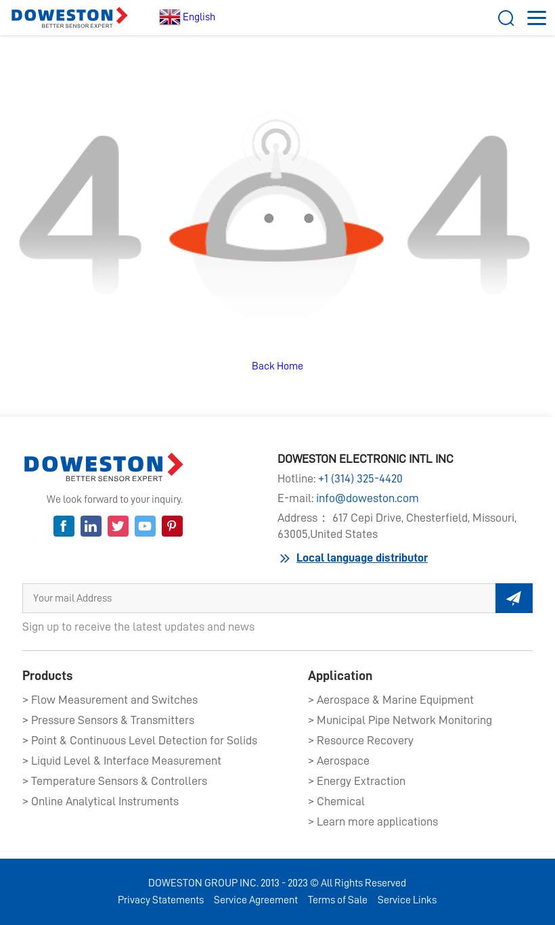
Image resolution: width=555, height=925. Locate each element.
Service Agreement (256, 900)
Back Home (277, 366)
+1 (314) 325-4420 (360, 478)
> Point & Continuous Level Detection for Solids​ (139, 740)
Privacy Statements (161, 900)
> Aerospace (339, 760)
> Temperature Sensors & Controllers (114, 781)
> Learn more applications (373, 821)
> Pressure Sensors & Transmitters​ (108, 720)
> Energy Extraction (356, 781)
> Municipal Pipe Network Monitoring (400, 720)
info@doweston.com (367, 498)
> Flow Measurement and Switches (110, 700)
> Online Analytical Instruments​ (100, 801)
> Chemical (336, 801)
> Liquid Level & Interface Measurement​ (121, 760)
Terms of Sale (338, 900)
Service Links (407, 900)
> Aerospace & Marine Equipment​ (391, 700)
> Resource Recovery (361, 740)
